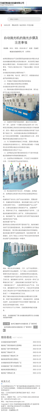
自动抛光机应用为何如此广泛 (11, 363)
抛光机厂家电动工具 (8, 373)
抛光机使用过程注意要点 (9, 359)
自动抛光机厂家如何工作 (9, 356)
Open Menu (40, 3)
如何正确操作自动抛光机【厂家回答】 (24, 324)
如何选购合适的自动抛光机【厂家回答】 (18, 327)
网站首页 (15, 25)
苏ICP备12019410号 (14, 406)
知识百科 (23, 25)
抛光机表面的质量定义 (9, 369)
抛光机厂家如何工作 (8, 352)
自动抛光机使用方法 (26, 315)
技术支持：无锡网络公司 (9, 410)
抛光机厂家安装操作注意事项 (11, 345)
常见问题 (30, 25)
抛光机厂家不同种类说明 (9, 349)
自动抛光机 (8, 61)
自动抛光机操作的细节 (9, 342)
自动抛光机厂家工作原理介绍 (11, 366)
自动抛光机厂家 (13, 315)
